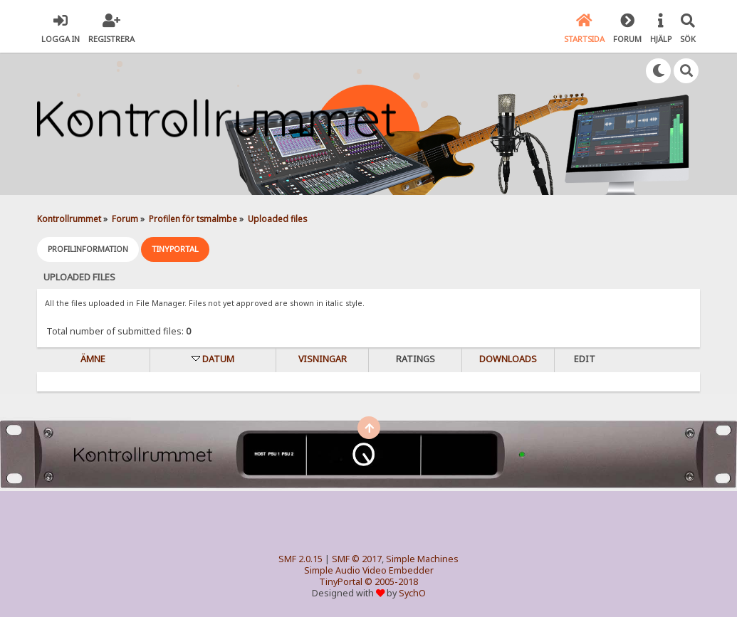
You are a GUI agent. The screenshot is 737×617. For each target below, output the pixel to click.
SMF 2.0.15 (300, 559)
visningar (322, 359)
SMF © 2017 (357, 559)
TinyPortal (340, 582)
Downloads (508, 359)
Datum (218, 359)
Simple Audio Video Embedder (369, 570)
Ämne (92, 359)
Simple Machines (422, 559)
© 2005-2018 (391, 582)
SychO (412, 593)
